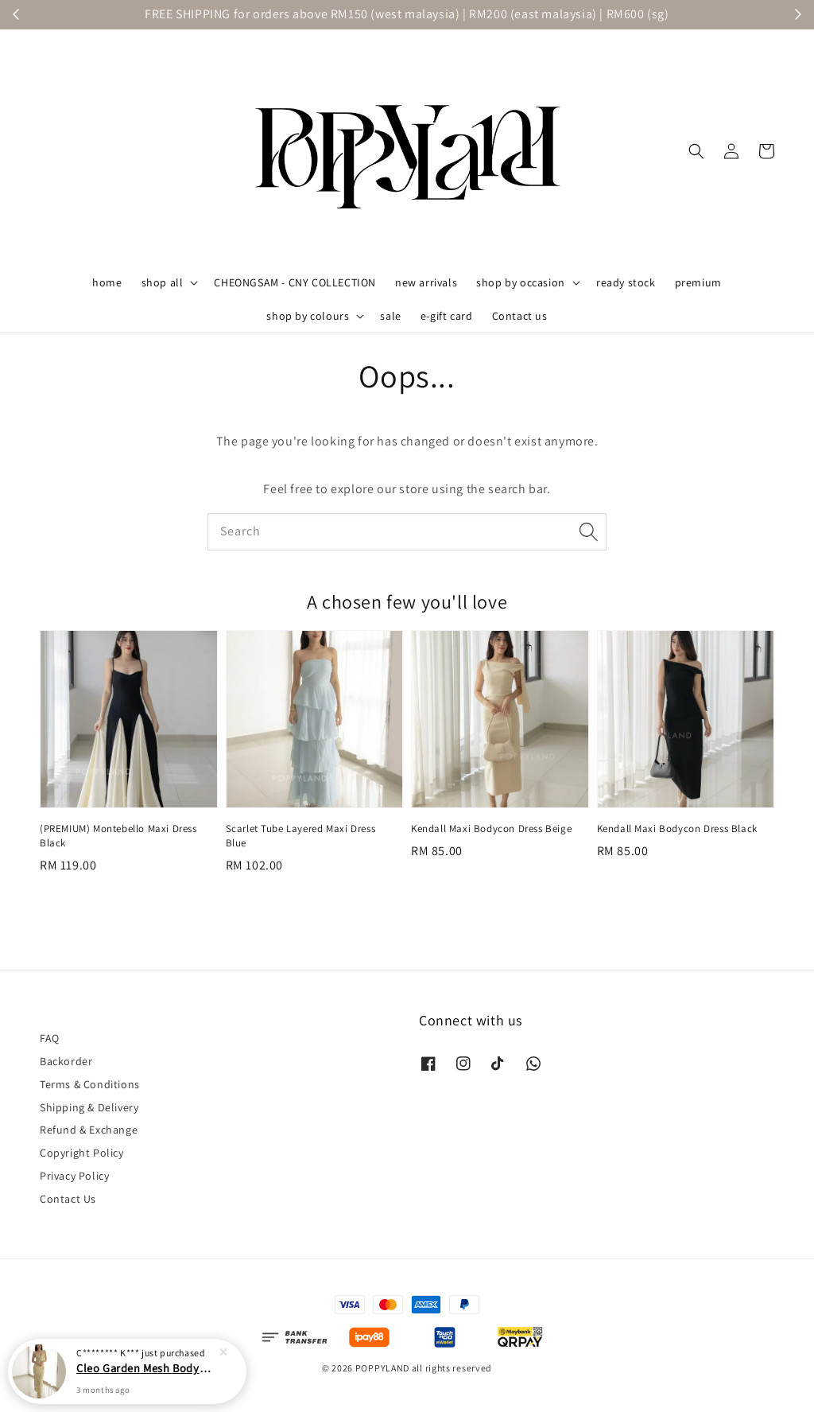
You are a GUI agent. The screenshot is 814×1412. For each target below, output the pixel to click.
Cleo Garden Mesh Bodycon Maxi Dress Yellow (146, 1381)
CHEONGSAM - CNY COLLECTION (295, 282)
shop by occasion (520, 282)
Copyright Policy (82, 1153)
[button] (696, 151)
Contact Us (68, 1199)
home (107, 282)
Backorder (66, 1061)
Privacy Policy (74, 1176)
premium (698, 282)
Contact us (520, 316)
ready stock (626, 282)
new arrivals (426, 282)
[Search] (588, 531)
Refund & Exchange (89, 1129)
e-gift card (447, 316)
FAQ (50, 1038)
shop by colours (307, 316)
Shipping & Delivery (89, 1107)
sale (390, 316)
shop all (162, 282)
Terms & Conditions (90, 1084)
